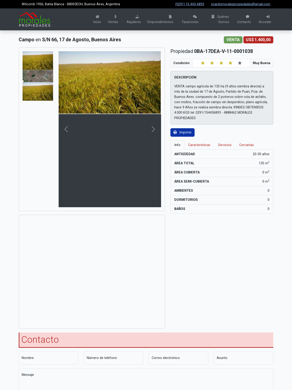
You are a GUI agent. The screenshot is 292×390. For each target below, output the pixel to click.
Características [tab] (199, 145)
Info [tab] (177, 145)
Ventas (113, 19)
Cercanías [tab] (246, 145)
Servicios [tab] (225, 145)
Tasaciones (190, 19)
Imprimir (182, 132)
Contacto (244, 19)
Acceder (265, 19)
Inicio (97, 19)
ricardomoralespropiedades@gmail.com (240, 4)
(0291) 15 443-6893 (189, 4)
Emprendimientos (160, 19)
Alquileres (134, 19)
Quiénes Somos (220, 19)
